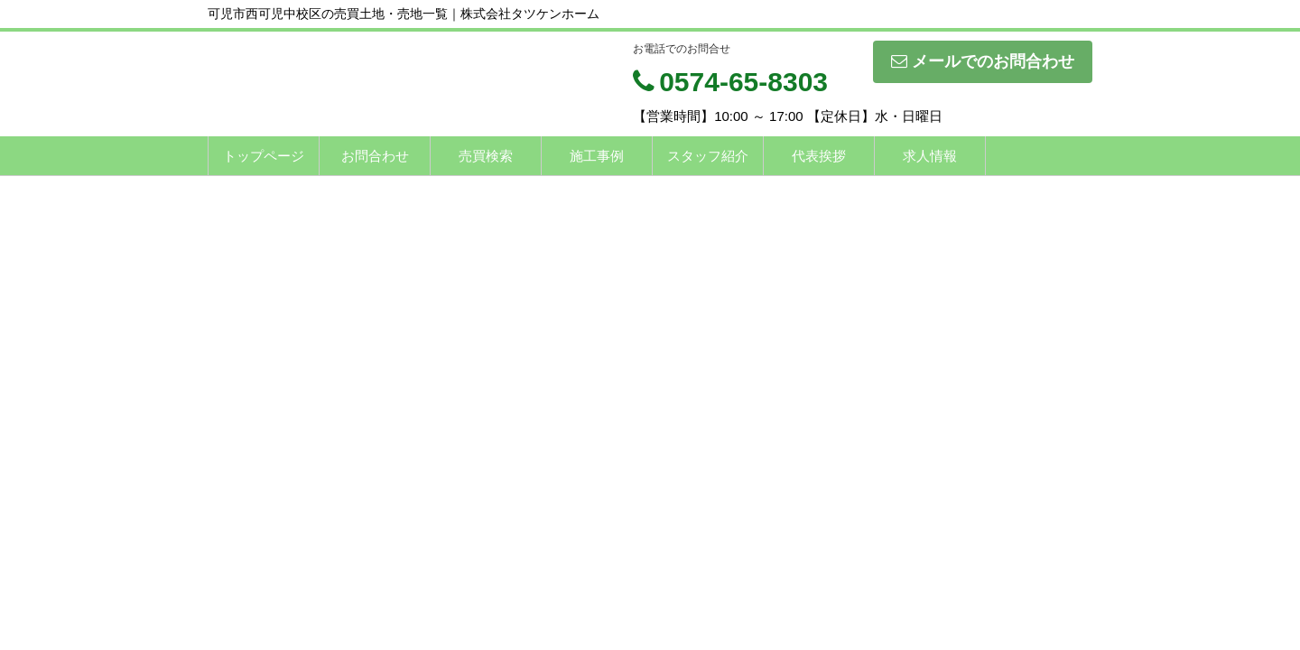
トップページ (263, 155)
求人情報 (930, 155)
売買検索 (486, 155)
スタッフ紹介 (707, 155)
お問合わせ (375, 155)
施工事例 (597, 155)
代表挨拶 (819, 155)
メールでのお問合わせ (982, 61)
